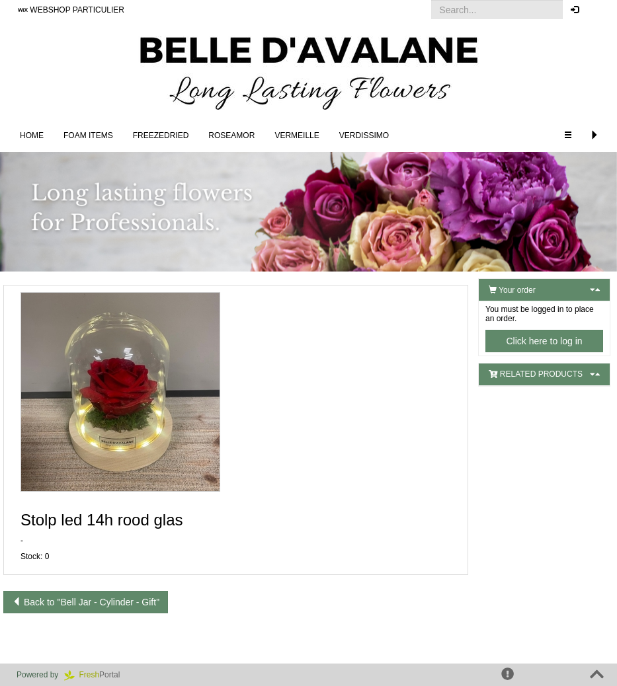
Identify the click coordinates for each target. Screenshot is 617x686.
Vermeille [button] (296, 135)
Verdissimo (364, 135)
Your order (512, 290)
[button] (597, 10)
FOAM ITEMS (88, 135)
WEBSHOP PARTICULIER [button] (71, 10)
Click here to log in (544, 341)
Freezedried (161, 135)
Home (32, 135)
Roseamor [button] (231, 135)
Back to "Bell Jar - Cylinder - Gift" (85, 602)
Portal (96, 674)
